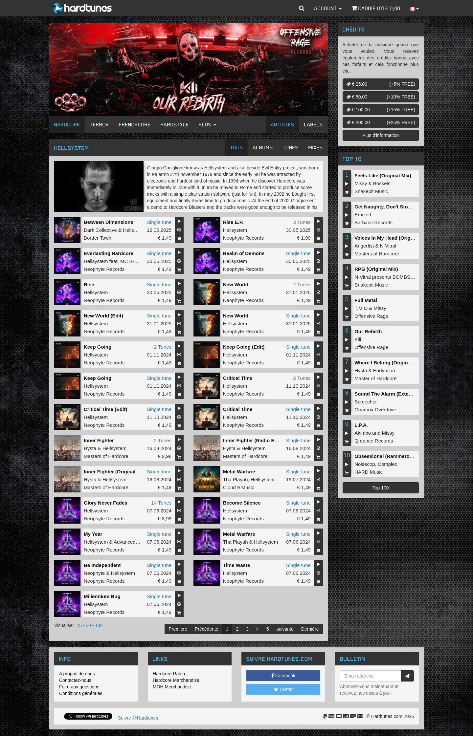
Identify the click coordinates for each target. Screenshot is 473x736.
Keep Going (97, 347)
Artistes (282, 124)
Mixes (315, 147)
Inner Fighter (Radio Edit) (252, 440)
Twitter (283, 689)
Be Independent (102, 565)
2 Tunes (301, 284)
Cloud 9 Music (238, 487)
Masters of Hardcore (106, 456)
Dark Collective (100, 230)
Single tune (159, 222)
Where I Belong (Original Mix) (388, 362)
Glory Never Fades (105, 503)
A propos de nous (77, 673)
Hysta (90, 448)
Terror (99, 124)
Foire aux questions (79, 686)
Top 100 (380, 487)
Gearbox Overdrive (375, 409)
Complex (387, 464)
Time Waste (236, 565)
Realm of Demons (244, 253)
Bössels (382, 183)
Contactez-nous (75, 680)
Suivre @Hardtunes (138, 718)
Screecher (365, 401)
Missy (360, 183)
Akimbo (362, 433)
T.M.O (361, 308)
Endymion (384, 370)
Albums (263, 147)
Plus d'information (380, 135)
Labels (313, 124)
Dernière (310, 629)
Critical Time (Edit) (105, 409)
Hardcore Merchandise (176, 680)
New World (235, 284)
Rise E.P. (233, 222)
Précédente (206, 629)
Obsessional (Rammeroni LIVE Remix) (399, 456)
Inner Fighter (99, 440)
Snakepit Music (371, 191)
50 (88, 625)
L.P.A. (361, 425)
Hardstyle (175, 124)
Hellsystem (135, 230)
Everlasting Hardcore (108, 253)
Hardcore (67, 124)
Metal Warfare (239, 471)
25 (79, 625)
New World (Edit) (103, 315)
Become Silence (242, 503)
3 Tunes (301, 222)
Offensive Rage (371, 316)
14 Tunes (161, 503)
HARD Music (368, 472)
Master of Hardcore (375, 378)
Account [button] (328, 8)
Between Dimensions (108, 222)
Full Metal (365, 300)
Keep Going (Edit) (244, 347)
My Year (93, 534)
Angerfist (364, 246)
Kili (357, 339)
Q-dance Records (373, 441)
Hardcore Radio (169, 673)
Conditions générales (80, 693)
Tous (236, 147)
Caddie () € (375, 8)
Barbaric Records (373, 222)
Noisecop (364, 464)
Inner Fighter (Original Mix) (115, 471)
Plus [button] (207, 124)
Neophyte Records (243, 238)
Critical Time (238, 378)
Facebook (283, 675)
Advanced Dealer (132, 542)
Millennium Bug (102, 596)
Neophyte (94, 573)
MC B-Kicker (134, 261)
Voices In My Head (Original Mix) (392, 238)
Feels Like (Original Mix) (382, 175)
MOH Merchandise (172, 686)
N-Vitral (388, 246)
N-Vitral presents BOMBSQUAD (389, 277)
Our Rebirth (368, 331)
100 (98, 625)
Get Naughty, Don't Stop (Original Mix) (399, 206)
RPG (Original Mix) (376, 269)
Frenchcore (135, 124)
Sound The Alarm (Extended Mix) (392, 394)
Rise (89, 284)
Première (178, 629)
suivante (285, 629)
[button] (301, 8)
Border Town (97, 238)
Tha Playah (235, 479)
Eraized (362, 214)
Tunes (291, 147)
